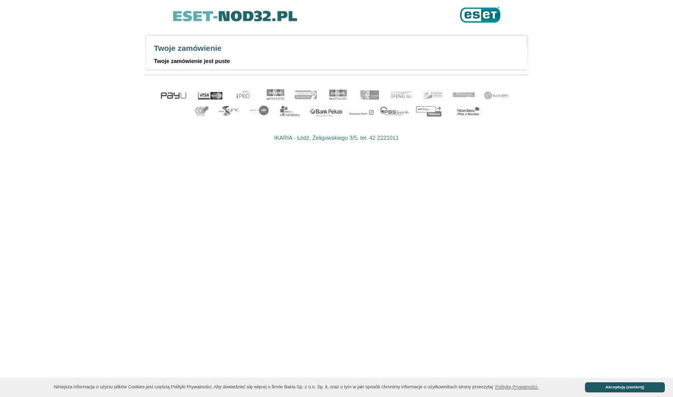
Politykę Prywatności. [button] (516, 386)
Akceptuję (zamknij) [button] (624, 387)
